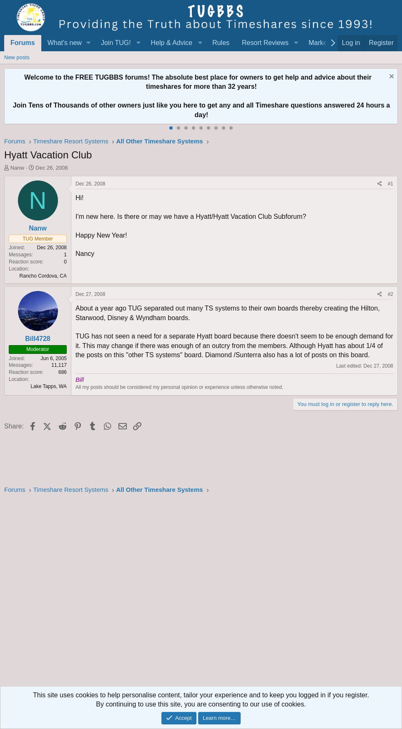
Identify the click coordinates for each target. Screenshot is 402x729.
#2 (390, 294)
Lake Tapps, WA (48, 386)
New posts (17, 57)
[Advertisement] (201, 592)
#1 (390, 184)
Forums (22, 42)
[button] (89, 43)
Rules (220, 42)
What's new (65, 42)
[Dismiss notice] (390, 77)
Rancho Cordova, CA (43, 276)
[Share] (379, 184)
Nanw (17, 168)
